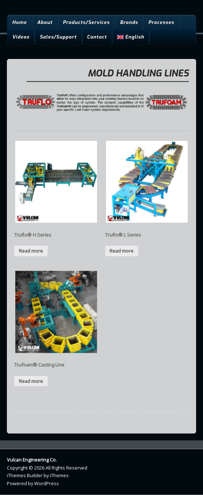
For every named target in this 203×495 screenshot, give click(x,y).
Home (19, 22)
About (44, 22)
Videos (20, 37)
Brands (129, 22)
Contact (97, 37)
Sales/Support (58, 37)
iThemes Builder (25, 475)
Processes (161, 22)
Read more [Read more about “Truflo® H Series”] (31, 251)
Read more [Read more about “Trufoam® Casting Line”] (31, 381)
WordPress (46, 483)
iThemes (59, 475)
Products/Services (86, 22)
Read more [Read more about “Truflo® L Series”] (122, 251)
